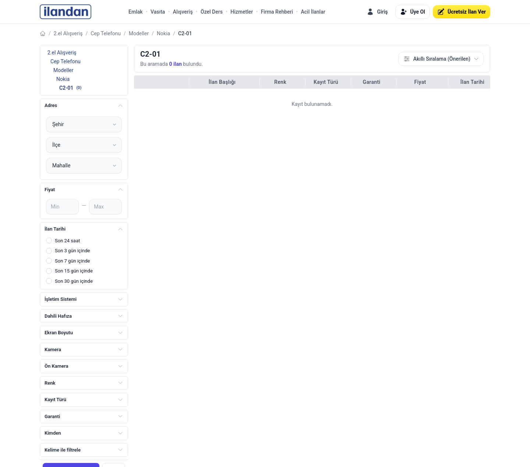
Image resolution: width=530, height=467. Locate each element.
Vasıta (158, 12)
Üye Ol (412, 11)
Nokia (163, 33)
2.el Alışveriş (68, 33)
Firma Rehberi (277, 12)
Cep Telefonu (106, 33)
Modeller (139, 33)
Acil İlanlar (313, 12)
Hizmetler (241, 12)
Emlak (135, 12)
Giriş (377, 11)
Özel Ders (212, 12)
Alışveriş (183, 12)
